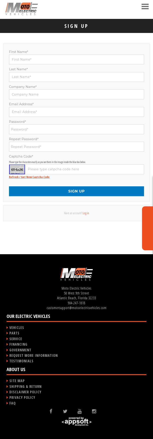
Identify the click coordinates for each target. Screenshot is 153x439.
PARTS (14, 333)
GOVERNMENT (20, 350)
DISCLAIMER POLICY (25, 392)
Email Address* (21, 104)
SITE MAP (17, 380)
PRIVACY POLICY (22, 397)
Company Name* (23, 86)
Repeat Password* (24, 139)
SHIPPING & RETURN (25, 386)
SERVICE (15, 338)
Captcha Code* (21, 156)
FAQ (12, 403)
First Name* (18, 51)
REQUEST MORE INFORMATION (33, 355)
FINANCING (18, 344)
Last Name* (18, 69)
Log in (86, 213)
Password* (17, 121)
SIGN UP (76, 191)
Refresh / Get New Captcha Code (29, 177)
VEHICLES (16, 327)
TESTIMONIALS (21, 361)
